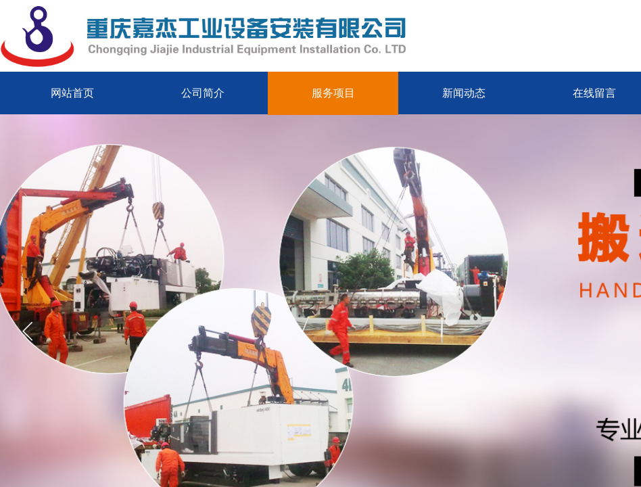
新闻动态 (463, 93)
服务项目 (333, 93)
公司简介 (202, 93)
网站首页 (72, 93)
